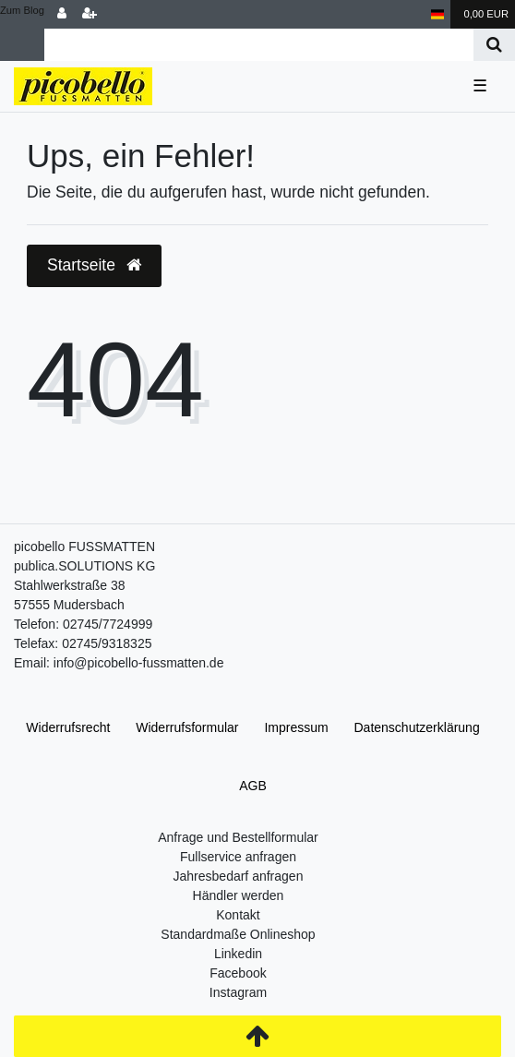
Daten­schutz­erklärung (417, 727)
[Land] (438, 14)
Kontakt (237, 914)
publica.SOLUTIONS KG (84, 566)
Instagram (238, 992)
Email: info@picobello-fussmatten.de (118, 662)
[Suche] (494, 45)
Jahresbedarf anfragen (239, 876)
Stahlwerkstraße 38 (70, 585)
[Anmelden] (62, 14)
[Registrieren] (89, 14)
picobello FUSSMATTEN (84, 546)
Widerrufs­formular (187, 727)
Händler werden (238, 895)
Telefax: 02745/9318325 (82, 643)
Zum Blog (22, 10)
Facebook (238, 973)
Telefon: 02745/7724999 (83, 624)
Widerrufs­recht (68, 727)
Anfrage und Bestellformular (238, 837)
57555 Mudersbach (69, 604)
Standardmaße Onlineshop (238, 934)
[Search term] (258, 45)
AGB (253, 785)
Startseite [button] (94, 265)
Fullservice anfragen (238, 856)
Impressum (296, 727)
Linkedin (238, 953)
